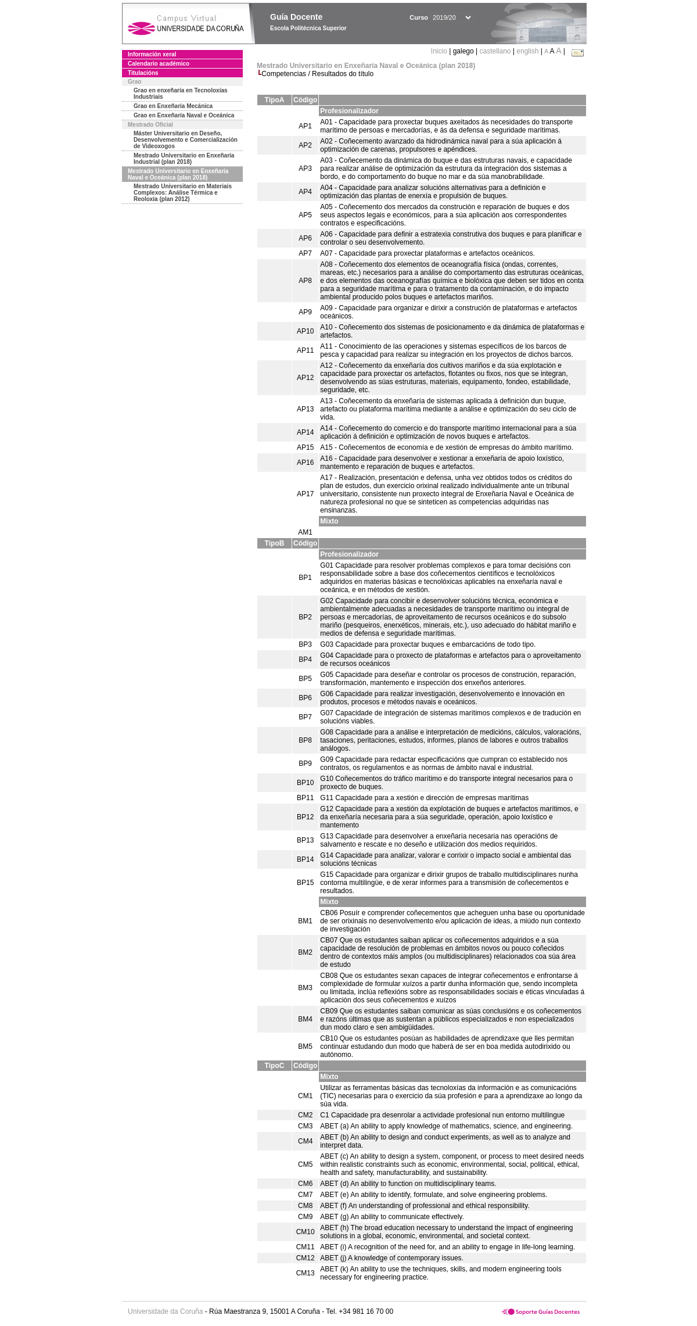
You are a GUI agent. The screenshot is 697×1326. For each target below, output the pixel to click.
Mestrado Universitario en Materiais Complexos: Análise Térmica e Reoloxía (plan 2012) (183, 192)
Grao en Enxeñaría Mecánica (173, 106)
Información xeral (152, 54)
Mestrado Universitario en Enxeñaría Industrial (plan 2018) (184, 158)
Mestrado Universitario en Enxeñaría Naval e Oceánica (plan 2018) (178, 174)
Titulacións (143, 73)
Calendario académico (158, 63)
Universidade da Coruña (165, 1311)
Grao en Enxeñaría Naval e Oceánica (184, 115)
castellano (495, 51)
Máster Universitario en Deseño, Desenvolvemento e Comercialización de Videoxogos (186, 139)
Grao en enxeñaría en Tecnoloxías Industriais (181, 93)
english (527, 51)
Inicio (440, 51)
